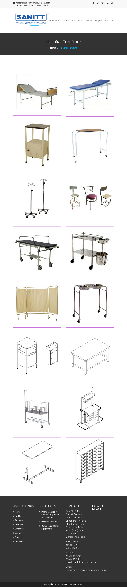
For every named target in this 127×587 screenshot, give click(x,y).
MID (66, 584)
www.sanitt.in (73, 559)
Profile (43, 20)
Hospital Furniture (49, 522)
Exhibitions (77, 20)
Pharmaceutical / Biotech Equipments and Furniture (50, 515)
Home (35, 20)
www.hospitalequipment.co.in (81, 562)
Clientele (66, 20)
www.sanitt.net (74, 556)
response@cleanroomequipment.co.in (33, 3)
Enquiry (98, 20)
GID (81, 584)
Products (54, 20)
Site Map (109, 20)
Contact (88, 20)
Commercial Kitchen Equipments (50, 527)
